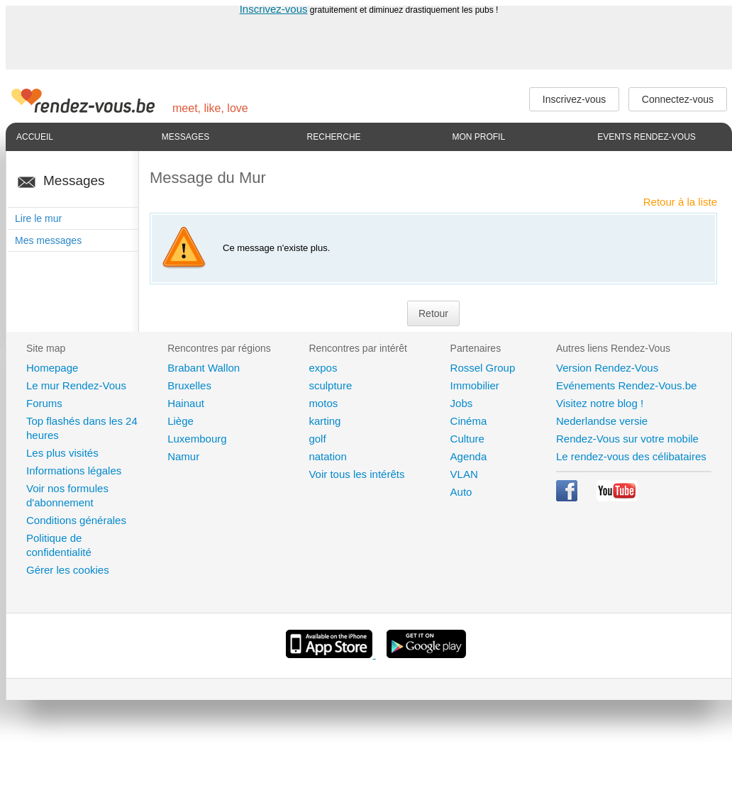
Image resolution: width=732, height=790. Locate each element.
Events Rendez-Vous (646, 137)
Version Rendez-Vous (607, 368)
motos (323, 403)
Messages (185, 137)
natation (327, 456)
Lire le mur (38, 218)
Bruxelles (189, 385)
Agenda (468, 456)
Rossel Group (483, 368)
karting (324, 421)
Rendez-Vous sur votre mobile (627, 439)
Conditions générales (76, 520)
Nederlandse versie (602, 421)
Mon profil (478, 137)
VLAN (464, 474)
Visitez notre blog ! (599, 403)
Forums (44, 403)
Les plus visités (62, 453)
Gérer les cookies (67, 570)
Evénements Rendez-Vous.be (626, 385)
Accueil (34, 137)
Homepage (52, 368)
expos (323, 368)
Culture (467, 439)
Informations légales (73, 470)
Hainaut (185, 403)
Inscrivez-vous (274, 9)
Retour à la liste (680, 202)
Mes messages (48, 240)
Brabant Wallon (203, 368)
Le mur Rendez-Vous (76, 385)
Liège (180, 421)
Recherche (334, 137)
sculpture (330, 385)
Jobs (461, 403)
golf (317, 439)
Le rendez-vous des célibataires (631, 456)
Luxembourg (196, 439)
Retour (433, 313)
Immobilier (474, 385)
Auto (461, 492)
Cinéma (468, 421)
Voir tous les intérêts (356, 474)
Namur (183, 456)
